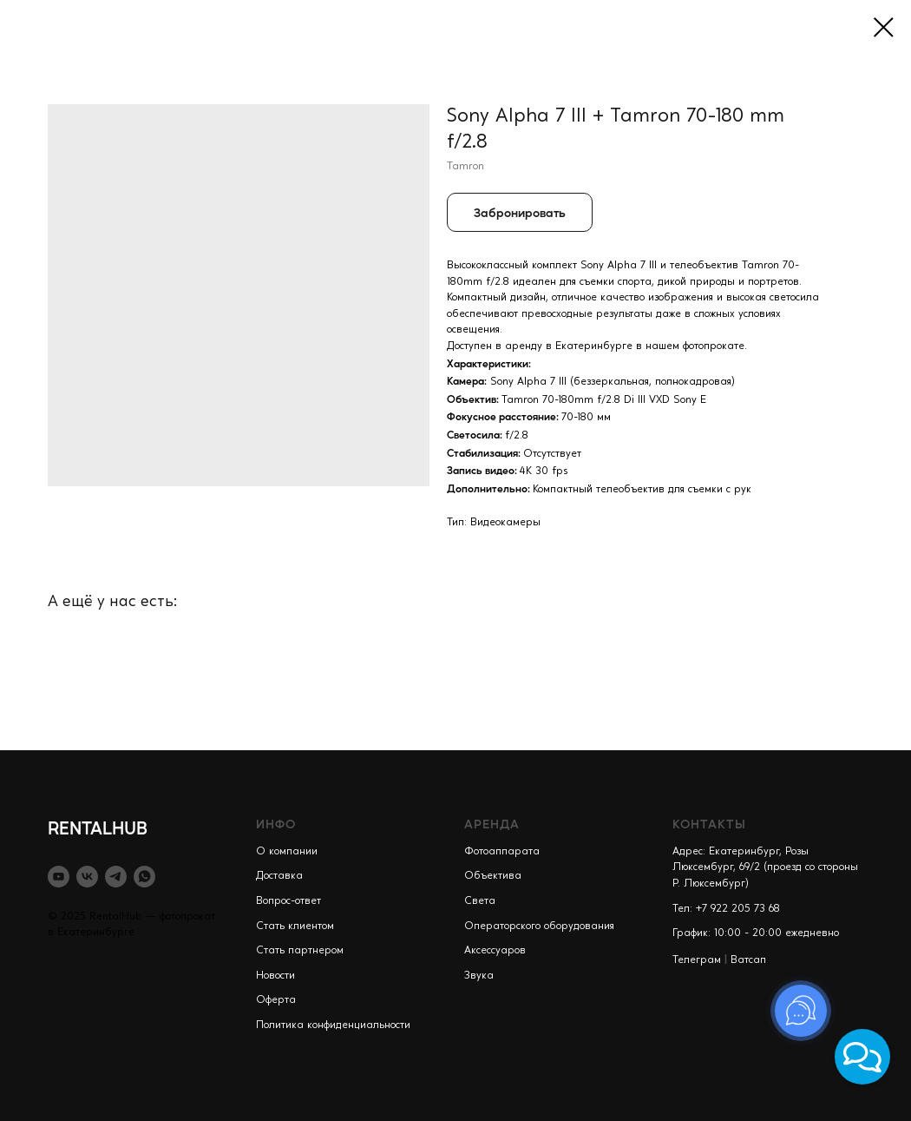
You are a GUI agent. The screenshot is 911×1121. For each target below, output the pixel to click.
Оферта (276, 1000)
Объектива (492, 876)
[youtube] (58, 876)
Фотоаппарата (502, 852)
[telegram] (116, 876)
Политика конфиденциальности (333, 1025)
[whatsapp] (144, 876)
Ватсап (748, 960)
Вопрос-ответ (288, 901)
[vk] (87, 876)
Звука (479, 976)
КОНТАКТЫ (709, 823)
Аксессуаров (495, 951)
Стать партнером (300, 951)
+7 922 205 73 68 (738, 909)
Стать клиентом (295, 926)
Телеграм (696, 960)
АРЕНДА (492, 823)
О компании (287, 852)
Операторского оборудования (539, 926)
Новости (275, 976)
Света (479, 901)
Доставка (279, 876)
